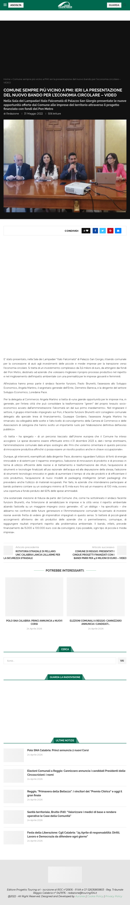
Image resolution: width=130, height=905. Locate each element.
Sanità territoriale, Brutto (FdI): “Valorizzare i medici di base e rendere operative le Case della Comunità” (72, 813)
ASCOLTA (15, 5)
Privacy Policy (113, 896)
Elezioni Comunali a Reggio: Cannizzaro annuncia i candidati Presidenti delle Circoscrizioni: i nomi (76, 772)
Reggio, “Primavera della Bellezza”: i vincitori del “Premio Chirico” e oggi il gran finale (74, 793)
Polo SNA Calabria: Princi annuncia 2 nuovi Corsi (58, 750)
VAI (122, 660)
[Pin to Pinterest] (110, 230)
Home (7, 79)
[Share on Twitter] (103, 230)
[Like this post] (87, 230)
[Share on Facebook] (95, 230)
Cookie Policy (95, 896)
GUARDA (114, 5)
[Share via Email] (118, 230)
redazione (12, 113)
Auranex (80, 896)
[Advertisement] (65, 52)
